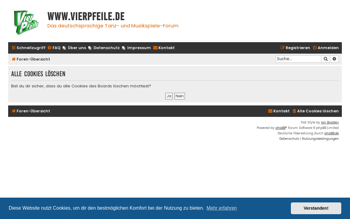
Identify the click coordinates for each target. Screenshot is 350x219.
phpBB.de (331, 133)
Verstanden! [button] (316, 208)
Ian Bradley (330, 122)
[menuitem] (53, 48)
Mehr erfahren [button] (221, 208)
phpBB (280, 128)
